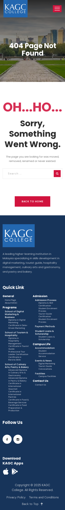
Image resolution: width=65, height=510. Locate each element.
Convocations (45, 369)
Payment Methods (45, 326)
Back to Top (32, 504)
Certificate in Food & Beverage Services (18, 401)
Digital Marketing (46, 363)
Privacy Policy (15, 497)
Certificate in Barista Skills (14, 358)
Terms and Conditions (44, 497)
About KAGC (11, 303)
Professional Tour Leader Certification (18, 353)
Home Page (10, 300)
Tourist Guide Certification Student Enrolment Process (47, 318)
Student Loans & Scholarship (46, 338)
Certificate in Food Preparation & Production (17, 408)
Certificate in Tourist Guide (18, 347)
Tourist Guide (45, 366)
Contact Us (40, 385)
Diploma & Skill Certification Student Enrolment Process (47, 307)
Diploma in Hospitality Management (14, 341)
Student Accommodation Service (46, 354)
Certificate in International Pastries (14, 394)
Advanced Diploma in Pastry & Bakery (17, 379)
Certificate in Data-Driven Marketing (18, 326)
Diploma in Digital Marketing (16, 321)
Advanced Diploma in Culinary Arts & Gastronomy (17, 373)
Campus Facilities (47, 376)
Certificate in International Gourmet (14, 386)
